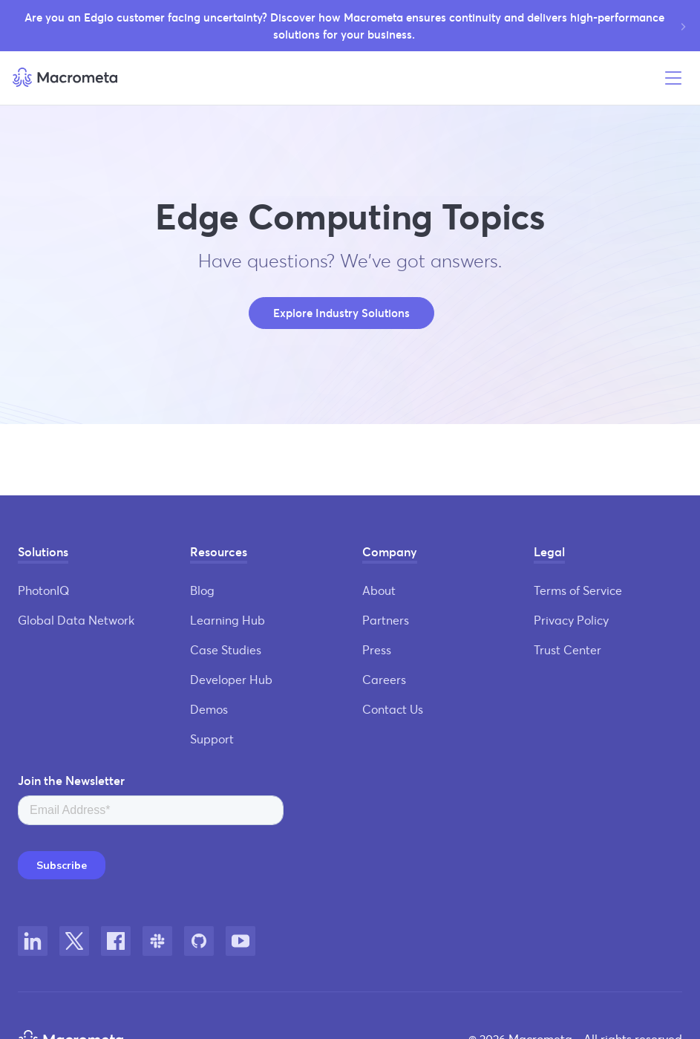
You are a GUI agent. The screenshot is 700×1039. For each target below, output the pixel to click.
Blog (202, 590)
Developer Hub (231, 679)
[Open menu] (673, 78)
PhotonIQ (43, 590)
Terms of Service (578, 590)
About (379, 590)
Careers (384, 679)
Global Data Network (76, 620)
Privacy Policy (571, 620)
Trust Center (567, 649)
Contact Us (392, 709)
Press (376, 649)
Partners (385, 620)
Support (212, 738)
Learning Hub (227, 620)
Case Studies (225, 649)
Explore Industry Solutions (341, 312)
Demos (209, 709)
